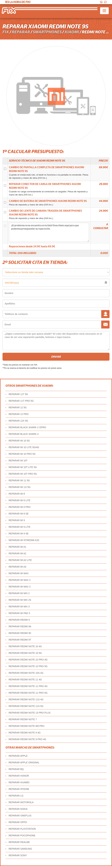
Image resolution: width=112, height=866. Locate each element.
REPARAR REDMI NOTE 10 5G (25, 653)
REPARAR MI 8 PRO (19, 507)
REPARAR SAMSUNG (20, 848)
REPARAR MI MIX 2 (19, 593)
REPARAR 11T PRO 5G (21, 400)
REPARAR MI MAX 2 (19, 580)
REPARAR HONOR (19, 775)
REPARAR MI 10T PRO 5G (23, 473)
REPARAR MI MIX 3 (19, 606)
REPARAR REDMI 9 (19, 619)
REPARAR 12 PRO (18, 414)
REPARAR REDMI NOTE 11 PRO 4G (28, 686)
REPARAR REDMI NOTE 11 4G (25, 679)
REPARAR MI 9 (17, 520)
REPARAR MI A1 (17, 546)
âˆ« (56, 272)
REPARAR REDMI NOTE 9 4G (25, 732)
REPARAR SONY (18, 855)
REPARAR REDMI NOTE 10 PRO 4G (28, 659)
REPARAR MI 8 (17, 493)
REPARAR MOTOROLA (21, 802)
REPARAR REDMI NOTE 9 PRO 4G (27, 739)
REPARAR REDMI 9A (20, 626)
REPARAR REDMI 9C (20, 633)
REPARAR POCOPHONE (22, 835)
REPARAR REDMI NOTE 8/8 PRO (26, 726)
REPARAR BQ (16, 769)
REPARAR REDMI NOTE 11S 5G (26, 706)
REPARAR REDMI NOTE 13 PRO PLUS (30, 712)
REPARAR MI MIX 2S (20, 600)
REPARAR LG (16, 795)
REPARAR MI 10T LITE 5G (23, 467)
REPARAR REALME (19, 842)
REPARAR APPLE (18, 756)
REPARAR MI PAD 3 (19, 613)
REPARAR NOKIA (18, 809)
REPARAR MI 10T (18, 460)
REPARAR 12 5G (18, 407)
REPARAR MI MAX (18, 573)
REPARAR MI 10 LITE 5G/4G (24, 447)
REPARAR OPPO (18, 822)
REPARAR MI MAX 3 (19, 586)
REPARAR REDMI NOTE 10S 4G (26, 673)
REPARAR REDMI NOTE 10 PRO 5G (28, 666)
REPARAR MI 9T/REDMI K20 (24, 540)
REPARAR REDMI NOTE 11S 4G (26, 699)
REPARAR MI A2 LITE (20, 560)
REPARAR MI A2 (17, 553)
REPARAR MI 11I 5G (19, 487)
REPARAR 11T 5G (18, 394)
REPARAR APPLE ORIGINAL (24, 762)
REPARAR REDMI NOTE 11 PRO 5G (28, 692)
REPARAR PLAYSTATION (22, 829)
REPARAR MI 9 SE (18, 533)
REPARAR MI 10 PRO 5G (22, 454)
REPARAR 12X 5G (18, 420)
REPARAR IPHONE (19, 789)
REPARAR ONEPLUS (20, 815)
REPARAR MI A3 (17, 566)
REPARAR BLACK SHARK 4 (23, 434)
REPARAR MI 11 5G (19, 480)
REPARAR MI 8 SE (18, 513)
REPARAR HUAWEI (19, 782)
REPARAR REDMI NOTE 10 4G (25, 646)
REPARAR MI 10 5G (19, 440)
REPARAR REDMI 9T (20, 639)
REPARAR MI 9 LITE (19, 527)
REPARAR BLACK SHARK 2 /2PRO (27, 427)
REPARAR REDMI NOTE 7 (23, 719)
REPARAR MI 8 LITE (19, 500)
